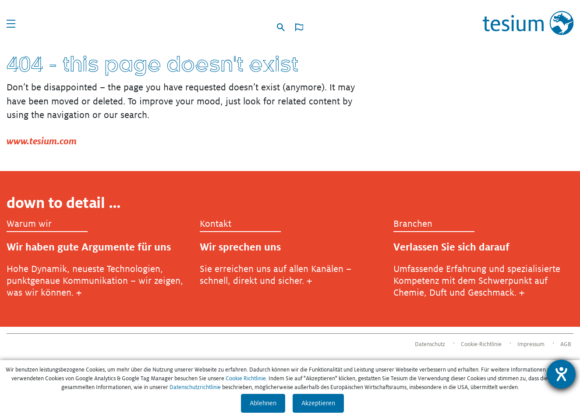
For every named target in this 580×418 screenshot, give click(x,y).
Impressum (531, 344)
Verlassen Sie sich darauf (451, 247)
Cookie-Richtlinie (481, 344)
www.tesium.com (42, 141)
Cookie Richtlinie (246, 378)
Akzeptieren (318, 403)
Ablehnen (263, 403)
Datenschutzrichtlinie (195, 387)
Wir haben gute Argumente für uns (89, 247)
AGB (565, 344)
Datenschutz (430, 344)
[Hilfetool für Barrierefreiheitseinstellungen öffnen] (561, 374)
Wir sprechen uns (240, 247)
